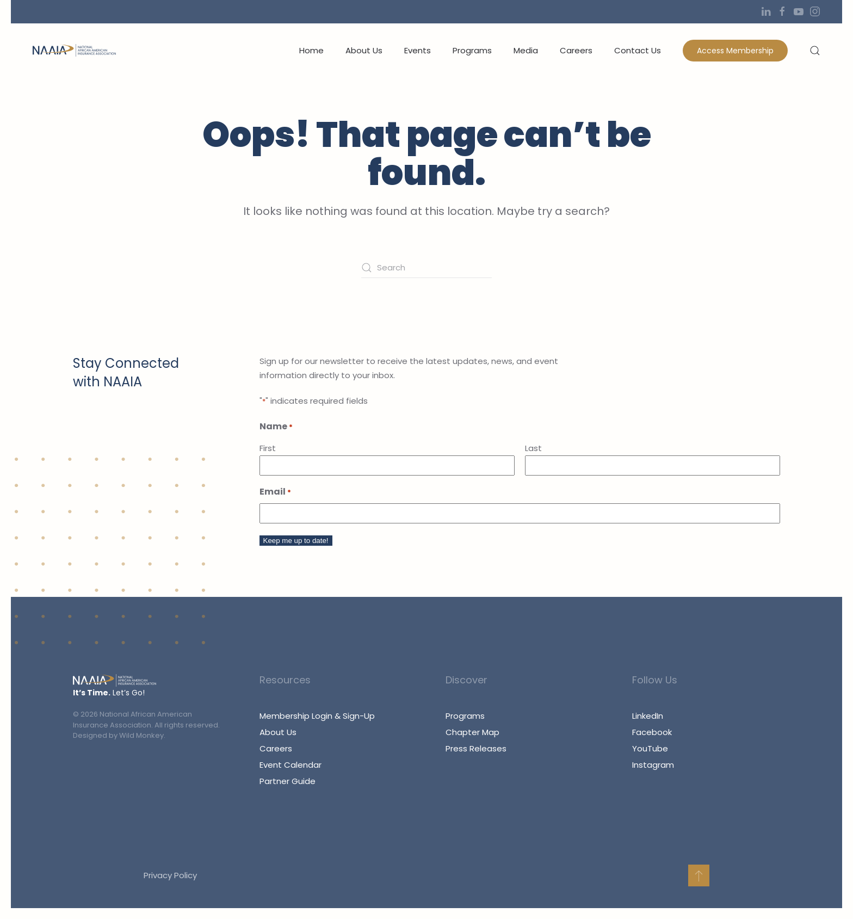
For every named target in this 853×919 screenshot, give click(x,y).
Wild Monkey (141, 735)
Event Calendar (290, 764)
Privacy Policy (169, 875)
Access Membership (735, 50)
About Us (277, 732)
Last (533, 448)
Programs (472, 50)
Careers (576, 50)
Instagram (653, 764)
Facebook (652, 732)
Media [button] (526, 50)
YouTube (650, 748)
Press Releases (476, 748)
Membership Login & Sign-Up (317, 715)
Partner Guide (287, 781)
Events (417, 50)
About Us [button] (363, 50)
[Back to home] (74, 50)
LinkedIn (647, 715)
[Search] (426, 267)
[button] (814, 50)
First (267, 448)
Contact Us (637, 50)
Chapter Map (472, 732)
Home (311, 50)
